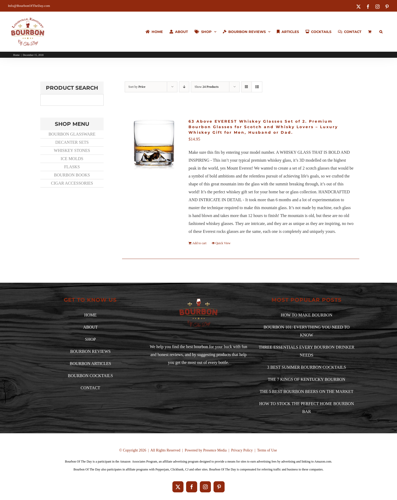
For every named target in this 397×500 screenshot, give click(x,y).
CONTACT (90, 388)
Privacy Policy (242, 450)
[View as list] (257, 87)
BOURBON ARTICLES (90, 363)
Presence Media (215, 450)
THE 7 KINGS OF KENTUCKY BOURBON (306, 379)
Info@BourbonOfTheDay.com (29, 6)
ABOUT (90, 327)
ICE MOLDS (72, 158)
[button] (381, 31)
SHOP (90, 339)
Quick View (222, 243)
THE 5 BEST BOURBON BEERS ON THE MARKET (306, 391)
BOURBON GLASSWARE (72, 134)
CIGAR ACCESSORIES (72, 183)
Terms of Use (267, 450)
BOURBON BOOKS (72, 175)
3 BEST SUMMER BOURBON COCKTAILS (306, 367)
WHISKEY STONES (72, 150)
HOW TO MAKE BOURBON (306, 315)
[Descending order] (184, 86)
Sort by (137, 87)
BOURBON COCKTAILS (90, 375)
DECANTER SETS (72, 142)
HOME (90, 315)
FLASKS (72, 167)
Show (207, 87)
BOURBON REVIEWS (90, 351)
